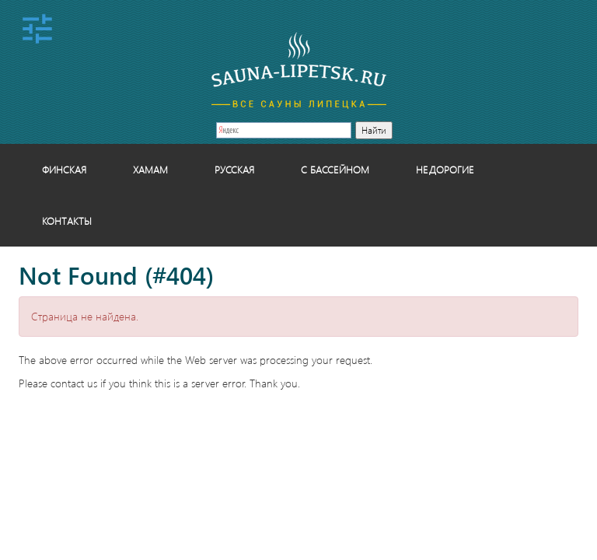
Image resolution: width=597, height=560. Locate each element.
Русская (234, 169)
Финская (64, 169)
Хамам (150, 169)
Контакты (67, 220)
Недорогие (445, 169)
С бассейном (335, 169)
